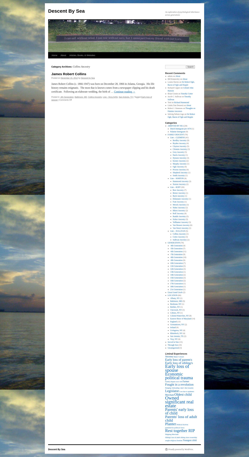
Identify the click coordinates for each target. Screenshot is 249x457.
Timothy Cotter (187, 94)
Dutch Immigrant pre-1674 (180, 129)
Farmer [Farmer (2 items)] (186, 381)
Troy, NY (173, 339)
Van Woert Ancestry (180, 228)
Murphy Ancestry (179, 164)
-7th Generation (176, 254)
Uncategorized (173, 348)
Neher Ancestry (179, 208)
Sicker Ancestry (179, 219)
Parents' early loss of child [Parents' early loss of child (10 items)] (179, 411)
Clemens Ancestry (180, 149)
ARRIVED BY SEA (176, 126)
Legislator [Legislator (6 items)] (172, 391)
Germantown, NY (177, 324)
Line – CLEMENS (177, 137)
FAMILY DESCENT (176, 134)
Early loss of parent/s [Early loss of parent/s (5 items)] (178, 359)
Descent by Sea (88, 78)
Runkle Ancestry (179, 216)
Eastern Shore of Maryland (180, 319)
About (63, 55)
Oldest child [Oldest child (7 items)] (183, 394)
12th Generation (176, 269)
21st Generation (176, 289)
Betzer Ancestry (179, 193)
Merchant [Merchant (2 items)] (169, 395)
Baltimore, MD (81, 97)
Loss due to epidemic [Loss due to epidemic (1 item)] (186, 391)
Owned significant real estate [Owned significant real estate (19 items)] (179, 401)
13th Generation (176, 272)
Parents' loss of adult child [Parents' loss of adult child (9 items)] (181, 418)
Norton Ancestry (179, 184)
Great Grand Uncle (175, 292)
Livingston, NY (176, 330)
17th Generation (176, 283)
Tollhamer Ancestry (180, 222)
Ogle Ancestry (178, 167)
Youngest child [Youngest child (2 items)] (190, 440)
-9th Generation (176, 260)
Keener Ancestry (179, 161)
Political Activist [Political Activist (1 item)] (182, 425)
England (173, 321)
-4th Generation (66, 97)
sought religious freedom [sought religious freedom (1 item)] (174, 440)
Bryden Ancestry (179, 143)
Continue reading (124, 91)
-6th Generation (176, 251)
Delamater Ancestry (180, 199)
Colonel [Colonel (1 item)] (181, 357)
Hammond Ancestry (180, 181)
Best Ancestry (178, 190)
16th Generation (176, 281)
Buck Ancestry (178, 196)
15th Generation (176, 278)
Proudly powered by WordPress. (180, 449)
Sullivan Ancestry (180, 240)
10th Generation (176, 263)
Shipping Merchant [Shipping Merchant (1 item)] (171, 434)
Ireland (173, 327)
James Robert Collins (68, 74)
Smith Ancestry (179, 175)
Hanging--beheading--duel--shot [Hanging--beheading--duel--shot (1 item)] (176, 388)
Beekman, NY (175, 304)
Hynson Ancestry (179, 158)
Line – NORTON (177, 178)
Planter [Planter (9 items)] (170, 424)
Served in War (173, 342)
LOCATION (172, 295)
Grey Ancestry (178, 152)
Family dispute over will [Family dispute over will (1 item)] (173, 381)
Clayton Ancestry (179, 146)
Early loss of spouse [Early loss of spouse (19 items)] (177, 368)
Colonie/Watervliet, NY (179, 316)
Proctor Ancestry (179, 170)
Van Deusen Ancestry (181, 225)
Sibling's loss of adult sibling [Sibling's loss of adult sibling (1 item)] (175, 437)
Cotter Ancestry (179, 237)
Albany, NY (174, 298)
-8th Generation (176, 257)
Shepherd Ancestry (180, 172)
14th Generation (176, 275)
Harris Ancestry (179, 155)
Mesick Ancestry (179, 205)
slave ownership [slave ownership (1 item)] (191, 437)
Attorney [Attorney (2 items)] (169, 356)
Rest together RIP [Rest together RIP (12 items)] (180, 430)
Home (54, 55)
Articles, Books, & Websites (82, 55)
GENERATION (174, 243)
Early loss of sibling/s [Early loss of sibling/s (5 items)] (179, 363)
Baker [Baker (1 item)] (176, 357)
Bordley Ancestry (179, 140)
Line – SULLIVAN (177, 231)
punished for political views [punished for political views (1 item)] (174, 428)
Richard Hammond (181, 102)
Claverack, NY (176, 310)
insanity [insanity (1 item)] (191, 388)
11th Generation (176, 266)
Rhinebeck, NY (176, 333)
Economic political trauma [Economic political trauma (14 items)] (179, 376)
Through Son (173, 345)
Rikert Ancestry (179, 210)
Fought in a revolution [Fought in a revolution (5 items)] (179, 384)
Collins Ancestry (95, 97)
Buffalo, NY (175, 307)
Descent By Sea (66, 11)
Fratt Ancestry (178, 202)
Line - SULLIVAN (110, 97)
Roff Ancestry (178, 213)
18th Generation (176, 286)
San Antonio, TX (126, 97)
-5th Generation (176, 248)
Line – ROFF (175, 187)
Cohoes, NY (175, 313)
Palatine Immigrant (177, 132)
